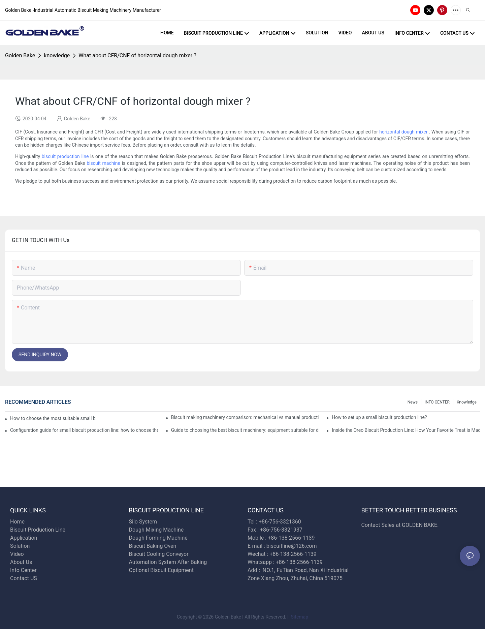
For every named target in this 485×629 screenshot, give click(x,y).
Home (17, 521)
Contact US (24, 578)
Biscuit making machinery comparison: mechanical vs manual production (245, 417)
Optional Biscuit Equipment (161, 570)
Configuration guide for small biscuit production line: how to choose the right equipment (84, 430)
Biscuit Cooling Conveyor (159, 554)
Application (23, 538)
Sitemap (299, 617)
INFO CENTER (437, 402)
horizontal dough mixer (403, 131)
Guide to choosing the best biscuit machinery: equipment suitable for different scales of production (245, 430)
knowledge (57, 55)
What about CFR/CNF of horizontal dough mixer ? (137, 55)
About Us (21, 562)
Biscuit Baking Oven (152, 546)
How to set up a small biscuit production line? (379, 417)
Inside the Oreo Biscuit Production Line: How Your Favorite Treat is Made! (406, 430)
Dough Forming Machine (158, 538)
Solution (20, 546)
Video (17, 554)
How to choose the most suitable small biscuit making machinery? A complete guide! (53, 418)
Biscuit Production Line (37, 530)
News (413, 402)
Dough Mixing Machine (156, 530)
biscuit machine (103, 163)
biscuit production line (65, 156)
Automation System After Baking (168, 562)
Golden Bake (20, 55)
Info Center (23, 570)
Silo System (143, 521)
